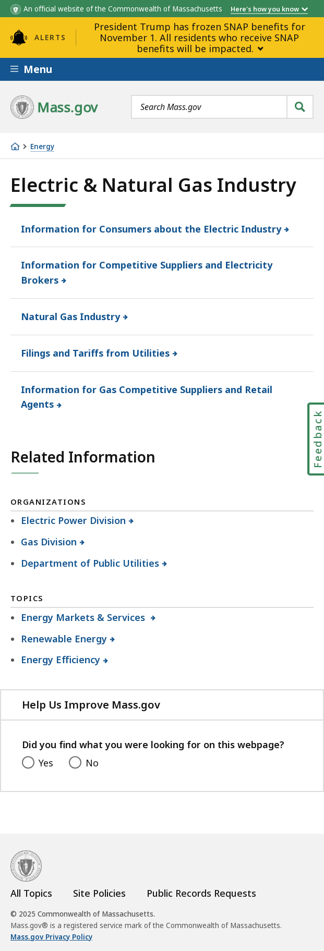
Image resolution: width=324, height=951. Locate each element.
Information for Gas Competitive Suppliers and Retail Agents (146, 397)
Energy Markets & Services (84, 617)
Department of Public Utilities (90, 563)
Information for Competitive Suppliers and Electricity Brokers (146, 272)
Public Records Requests (201, 893)
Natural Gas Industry (71, 316)
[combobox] (222, 107)
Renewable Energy (64, 638)
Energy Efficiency (61, 659)
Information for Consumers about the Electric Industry (151, 229)
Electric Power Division (73, 520)
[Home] (15, 146)
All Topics (31, 893)
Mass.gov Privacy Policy (51, 937)
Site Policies (99, 893)
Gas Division (49, 541)
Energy (42, 146)
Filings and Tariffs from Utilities (95, 353)
